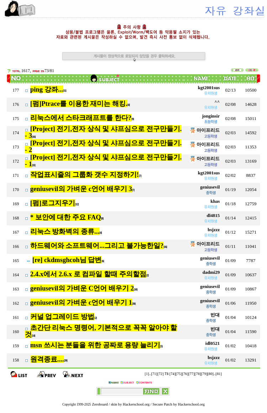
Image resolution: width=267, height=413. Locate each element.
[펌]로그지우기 (52, 203)
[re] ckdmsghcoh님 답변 (67, 259)
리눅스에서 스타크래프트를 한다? (81, 117)
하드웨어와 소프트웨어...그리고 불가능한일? (97, 245)
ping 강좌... (46, 89)
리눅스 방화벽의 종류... (64, 231)
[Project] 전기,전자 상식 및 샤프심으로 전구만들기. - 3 (103, 132)
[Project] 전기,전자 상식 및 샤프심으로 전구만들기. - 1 (103, 160)
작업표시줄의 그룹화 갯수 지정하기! (84, 174)
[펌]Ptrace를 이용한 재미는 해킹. (78, 103)
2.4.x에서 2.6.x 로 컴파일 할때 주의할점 (88, 274)
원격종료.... (47, 359)
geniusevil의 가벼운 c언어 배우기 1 (81, 302)
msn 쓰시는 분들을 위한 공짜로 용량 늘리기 (95, 345)
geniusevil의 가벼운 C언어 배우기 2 (82, 288)
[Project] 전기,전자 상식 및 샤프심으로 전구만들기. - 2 (103, 146)
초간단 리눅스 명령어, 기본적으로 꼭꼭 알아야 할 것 (101, 331)
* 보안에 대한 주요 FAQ (65, 217)
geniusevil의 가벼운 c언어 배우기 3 (81, 188)
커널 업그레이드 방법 (62, 316)
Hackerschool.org (136, 404)
